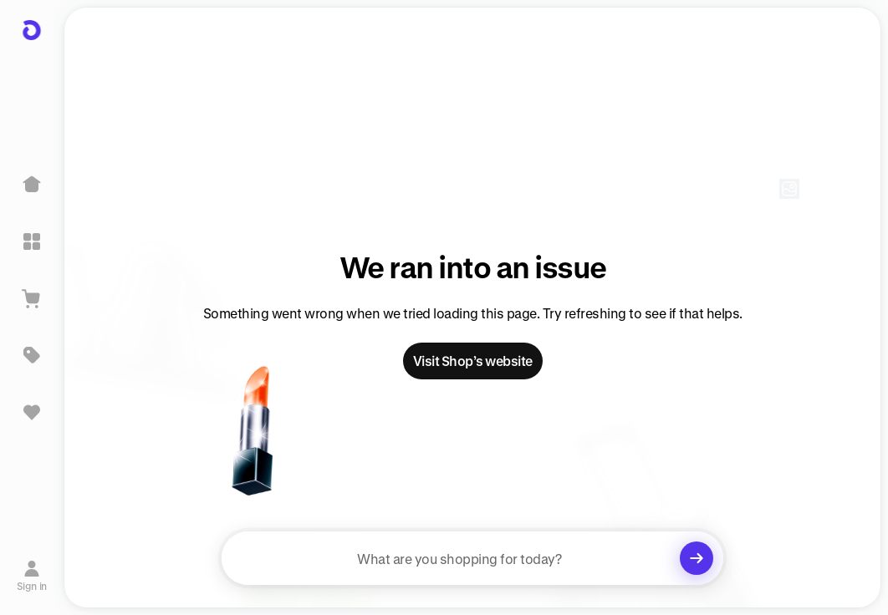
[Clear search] (696, 558)
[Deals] (32, 355)
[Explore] (32, 241)
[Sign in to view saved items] (32, 412)
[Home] (32, 185)
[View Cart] (32, 298)
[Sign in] (32, 575)
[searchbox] (472, 558)
